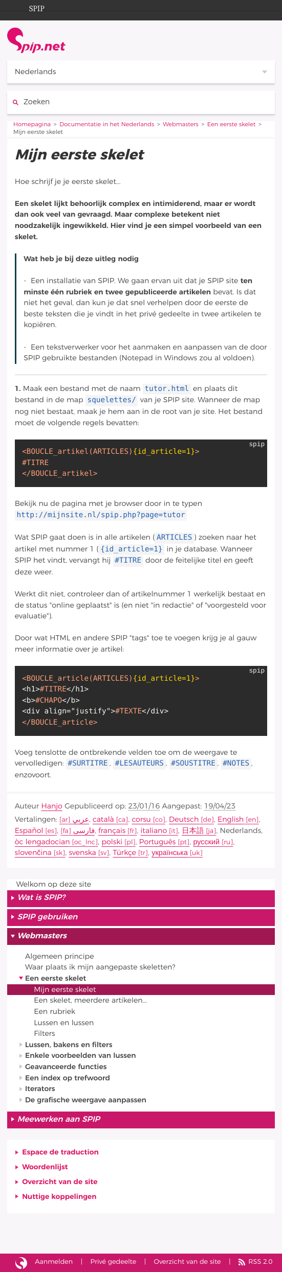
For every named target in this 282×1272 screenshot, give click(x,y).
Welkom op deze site (54, 884)
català (103, 819)
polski (111, 842)
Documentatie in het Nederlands (106, 125)
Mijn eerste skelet (65, 989)
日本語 (193, 831)
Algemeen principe (59, 956)
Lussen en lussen (64, 1023)
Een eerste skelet (231, 125)
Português (157, 842)
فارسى (84, 831)
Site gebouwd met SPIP (21, 1263)
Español (29, 831)
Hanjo (51, 806)
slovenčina (33, 853)
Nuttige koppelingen (59, 1196)
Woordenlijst (45, 1167)
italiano (154, 831)
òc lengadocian (42, 842)
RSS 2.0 (260, 1262)
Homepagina (32, 125)
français (111, 831)
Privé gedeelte (114, 1262)
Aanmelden (54, 1262)
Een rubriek (54, 1011)
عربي (80, 819)
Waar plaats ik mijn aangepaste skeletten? (100, 967)
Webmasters (181, 125)
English (231, 819)
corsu (141, 819)
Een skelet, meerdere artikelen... (90, 1000)
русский (206, 842)
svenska (82, 853)
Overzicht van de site (59, 1182)
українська (169, 853)
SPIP (29, 7)
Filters (44, 1033)
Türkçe (124, 853)
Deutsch (184, 819)
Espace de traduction (60, 1152)
